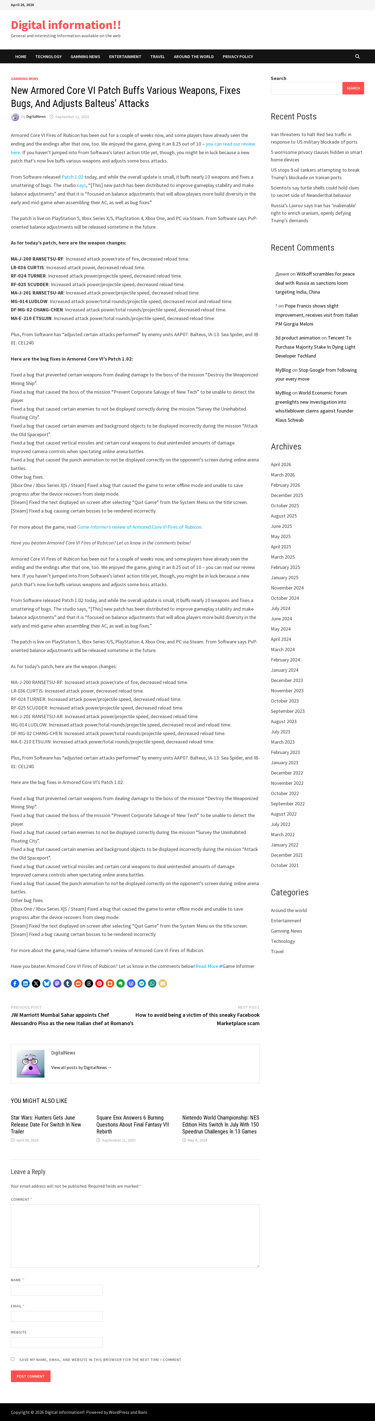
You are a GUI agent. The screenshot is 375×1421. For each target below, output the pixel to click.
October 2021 (285, 865)
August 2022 (284, 814)
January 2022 (284, 844)
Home (20, 56)
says (81, 185)
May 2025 (281, 536)
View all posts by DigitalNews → (81, 1067)
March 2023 (283, 742)
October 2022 (285, 793)
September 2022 (288, 803)
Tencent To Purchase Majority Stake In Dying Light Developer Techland (315, 346)
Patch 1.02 (72, 177)
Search (278, 78)
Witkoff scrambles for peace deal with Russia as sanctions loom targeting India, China (315, 283)
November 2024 (287, 588)
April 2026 (281, 464)
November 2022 (287, 783)
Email (18, 1305)
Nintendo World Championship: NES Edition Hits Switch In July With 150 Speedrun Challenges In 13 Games (220, 1124)
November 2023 (287, 690)
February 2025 (285, 567)
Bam (142, 1412)
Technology (48, 56)
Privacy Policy (238, 56)
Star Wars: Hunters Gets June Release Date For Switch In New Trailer (46, 1124)
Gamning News (85, 56)
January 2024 (284, 670)
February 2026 (285, 485)
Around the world (194, 56)
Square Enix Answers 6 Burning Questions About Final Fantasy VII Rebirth (132, 1124)
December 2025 (287, 495)
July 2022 (280, 824)
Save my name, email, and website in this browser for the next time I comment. (100, 1359)
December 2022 (287, 773)
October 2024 (285, 598)
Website (19, 1332)
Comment (22, 1199)
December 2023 (287, 680)
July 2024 (280, 608)
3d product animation (297, 337)
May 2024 (281, 629)
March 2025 (283, 557)
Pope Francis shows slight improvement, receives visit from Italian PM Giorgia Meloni (316, 315)
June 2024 (281, 618)
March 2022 (283, 834)
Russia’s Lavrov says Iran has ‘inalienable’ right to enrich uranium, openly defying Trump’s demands (313, 213)
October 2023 (285, 701)
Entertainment (125, 56)
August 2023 (284, 721)
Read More (207, 966)
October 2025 (285, 505)
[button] (15, 983)
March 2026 (283, 474)
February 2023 (285, 752)
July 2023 (280, 731)
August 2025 (284, 516)
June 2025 (281, 526)
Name (17, 1279)
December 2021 (287, 855)
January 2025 (284, 577)
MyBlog (283, 370)
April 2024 (281, 639)
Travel (157, 56)
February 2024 (285, 659)
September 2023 (288, 711)
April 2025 (281, 546)
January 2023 (284, 762)
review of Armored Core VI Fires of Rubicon (139, 527)
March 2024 (283, 649)
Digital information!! (66, 24)
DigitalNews (36, 116)
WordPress (119, 1412)
